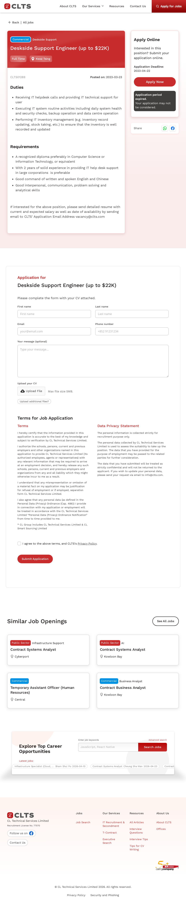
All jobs (28, 22)
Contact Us (138, 6)
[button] (93, 6)
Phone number (104, 324)
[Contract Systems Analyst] (48, 650)
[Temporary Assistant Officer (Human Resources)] (48, 690)
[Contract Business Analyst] (138, 690)
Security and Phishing (104, 895)
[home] (19, 6)
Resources (116, 6)
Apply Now (155, 82)
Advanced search (158, 740)
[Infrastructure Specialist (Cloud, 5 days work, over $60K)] (51, 766)
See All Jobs (165, 621)
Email (20, 324)
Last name (101, 306)
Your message (32, 341)
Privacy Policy (87, 543)
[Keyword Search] (108, 747)
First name (24, 306)
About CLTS (68, 6)
